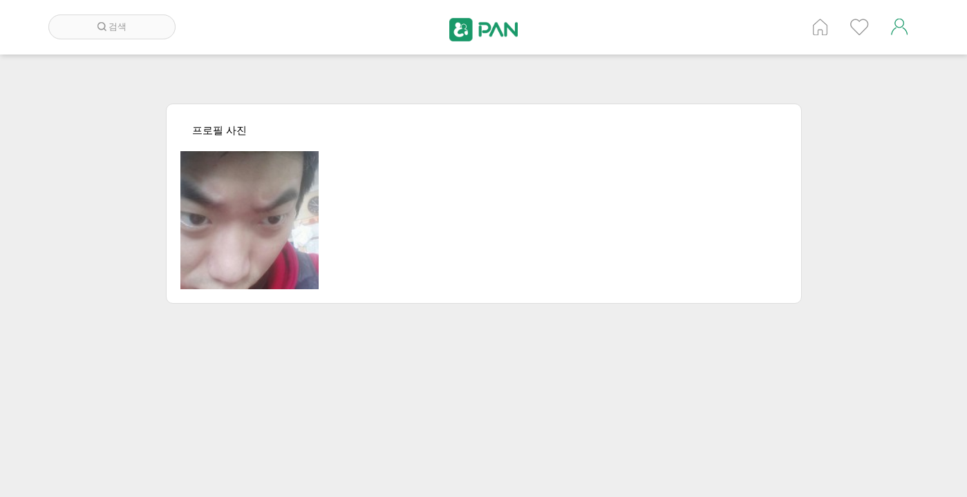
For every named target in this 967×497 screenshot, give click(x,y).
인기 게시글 (859, 27)
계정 (899, 27)
